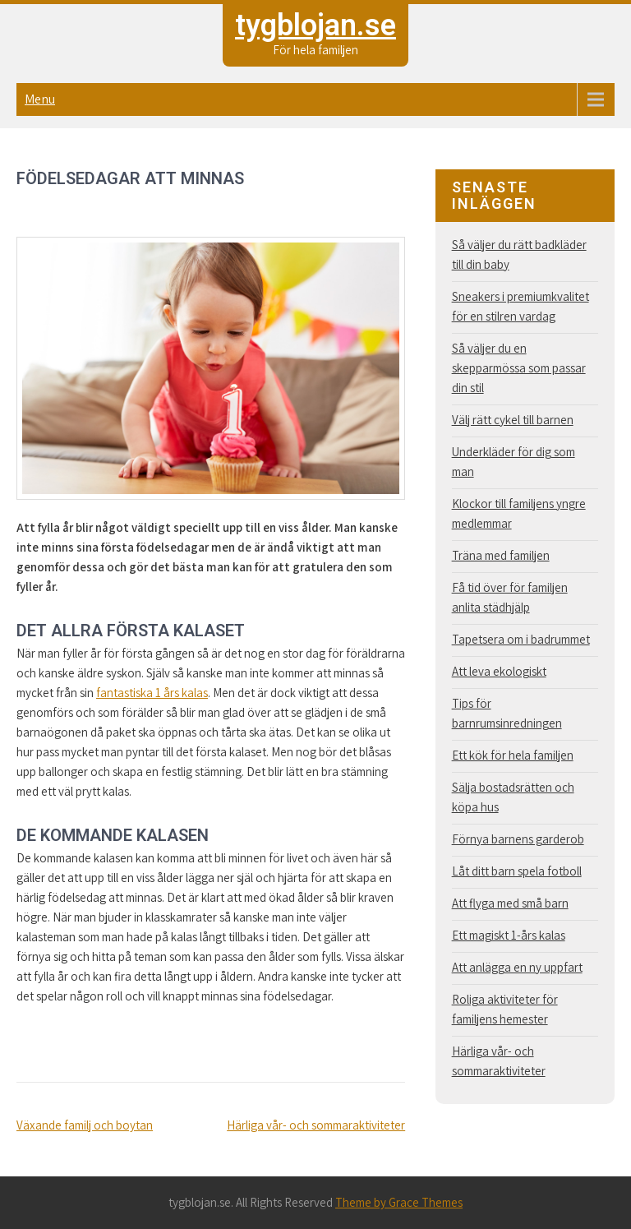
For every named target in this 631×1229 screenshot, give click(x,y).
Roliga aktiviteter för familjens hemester (505, 1009)
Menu (40, 99)
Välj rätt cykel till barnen (512, 419)
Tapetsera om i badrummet (521, 639)
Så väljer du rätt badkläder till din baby (519, 254)
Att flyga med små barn (510, 903)
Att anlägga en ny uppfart (517, 967)
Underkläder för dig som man (513, 461)
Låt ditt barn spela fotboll (517, 871)
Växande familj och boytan (84, 1125)
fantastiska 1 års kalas (152, 692)
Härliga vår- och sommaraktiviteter (316, 1125)
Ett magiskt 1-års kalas (508, 935)
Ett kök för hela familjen (512, 755)
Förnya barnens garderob (518, 839)
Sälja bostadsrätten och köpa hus (513, 797)
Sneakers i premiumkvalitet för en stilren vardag (520, 306)
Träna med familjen (501, 555)
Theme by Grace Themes (399, 1202)
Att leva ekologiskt (499, 671)
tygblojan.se (315, 25)
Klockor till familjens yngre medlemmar (519, 513)
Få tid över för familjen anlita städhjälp (510, 597)
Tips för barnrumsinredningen (507, 713)
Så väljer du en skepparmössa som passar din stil (519, 367)
